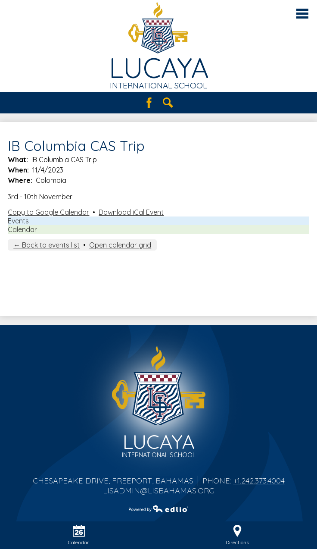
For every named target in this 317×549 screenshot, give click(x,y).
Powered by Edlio (158, 508)
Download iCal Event (131, 212)
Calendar (22, 229)
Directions (237, 535)
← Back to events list (46, 245)
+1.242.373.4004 (259, 481)
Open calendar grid (120, 245)
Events (18, 220)
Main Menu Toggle (302, 14)
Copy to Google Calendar (48, 212)
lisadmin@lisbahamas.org (158, 491)
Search (168, 102)
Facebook (149, 102)
